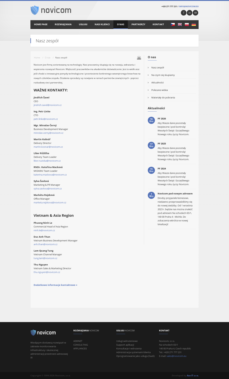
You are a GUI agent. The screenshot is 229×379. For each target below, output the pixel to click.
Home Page (40, 24)
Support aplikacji (125, 344)
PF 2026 (162, 118)
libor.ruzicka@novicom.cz (47, 160)
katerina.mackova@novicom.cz (50, 174)
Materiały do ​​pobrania (163, 97)
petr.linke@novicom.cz (46, 119)
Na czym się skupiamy (163, 75)
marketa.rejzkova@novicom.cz (50, 202)
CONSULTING (80, 344)
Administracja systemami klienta (133, 352)
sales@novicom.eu (176, 356)
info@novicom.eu (189, 6)
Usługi (83, 24)
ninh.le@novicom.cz (44, 230)
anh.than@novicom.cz (45, 244)
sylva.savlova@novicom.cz (48, 188)
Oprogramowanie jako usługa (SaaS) (135, 356)
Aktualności (157, 82)
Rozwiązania (63, 24)
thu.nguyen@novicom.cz (47, 272)
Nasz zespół (157, 67)
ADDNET (77, 341)
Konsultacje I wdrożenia (129, 348)
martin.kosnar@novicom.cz (48, 146)
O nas (120, 24)
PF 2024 (162, 168)
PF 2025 (162, 143)
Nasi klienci (102, 24)
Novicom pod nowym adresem (175, 193)
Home (37, 57)
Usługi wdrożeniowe (127, 341)
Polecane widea (159, 90)
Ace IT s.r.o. (193, 375)
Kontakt (158, 24)
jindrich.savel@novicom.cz (48, 105)
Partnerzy (138, 24)
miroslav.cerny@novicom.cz (48, 132)
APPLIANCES (80, 348)
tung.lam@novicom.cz (45, 258)
